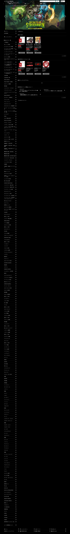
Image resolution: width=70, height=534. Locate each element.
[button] (58, 4)
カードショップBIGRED (8, 1)
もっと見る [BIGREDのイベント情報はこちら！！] (64, 97)
